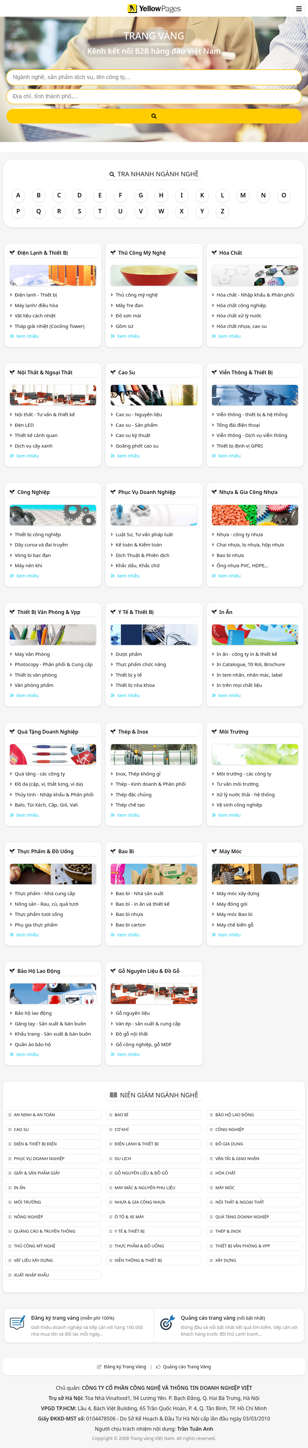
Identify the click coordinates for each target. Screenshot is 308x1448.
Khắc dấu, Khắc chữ (138, 565)
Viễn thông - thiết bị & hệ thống (252, 414)
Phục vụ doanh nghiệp (146, 492)
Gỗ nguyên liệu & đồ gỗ (148, 971)
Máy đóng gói (232, 904)
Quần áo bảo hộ (33, 1044)
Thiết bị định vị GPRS (240, 445)
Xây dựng (225, 1260)
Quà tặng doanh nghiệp (47, 731)
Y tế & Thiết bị (135, 612)
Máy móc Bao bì (235, 914)
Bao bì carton (131, 924)
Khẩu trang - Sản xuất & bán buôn (53, 1033)
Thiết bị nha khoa (135, 685)
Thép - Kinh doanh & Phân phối (151, 784)
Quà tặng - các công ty (40, 773)
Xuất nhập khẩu (31, 1275)
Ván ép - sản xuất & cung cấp (148, 1023)
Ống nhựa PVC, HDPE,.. (243, 565)
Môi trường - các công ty (244, 773)
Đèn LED (24, 425)
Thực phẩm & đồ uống (45, 851)
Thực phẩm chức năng (141, 664)
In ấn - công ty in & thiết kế (247, 654)
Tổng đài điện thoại (238, 425)
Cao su (126, 372)
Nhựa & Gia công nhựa (248, 492)
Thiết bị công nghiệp (38, 534)
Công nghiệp (33, 492)
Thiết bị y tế (129, 675)
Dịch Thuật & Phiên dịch (142, 555)
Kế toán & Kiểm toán (139, 544)
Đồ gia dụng (229, 1144)
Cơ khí (122, 1129)
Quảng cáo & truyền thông (44, 1231)
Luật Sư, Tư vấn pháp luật (144, 534)
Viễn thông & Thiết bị (246, 372)
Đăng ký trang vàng (72, 1317)
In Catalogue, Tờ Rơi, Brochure (251, 664)
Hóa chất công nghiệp (241, 305)
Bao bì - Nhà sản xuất (140, 893)
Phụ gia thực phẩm (36, 924)
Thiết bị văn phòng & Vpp (48, 612)
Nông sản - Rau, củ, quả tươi (46, 904)
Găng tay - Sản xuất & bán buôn (50, 1023)
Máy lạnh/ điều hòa (36, 305)
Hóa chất (230, 252)
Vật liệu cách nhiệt (35, 315)
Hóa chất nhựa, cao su (242, 326)
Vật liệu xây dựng (33, 1260)
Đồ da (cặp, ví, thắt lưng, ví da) (49, 784)
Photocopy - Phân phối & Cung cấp (54, 664)
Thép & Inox (133, 731)
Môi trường (233, 731)
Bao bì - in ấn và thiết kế (142, 904)
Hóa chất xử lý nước (239, 315)
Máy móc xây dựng (238, 893)
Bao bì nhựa (230, 555)
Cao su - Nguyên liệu (139, 414)
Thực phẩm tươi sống (39, 914)
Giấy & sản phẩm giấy (37, 1173)
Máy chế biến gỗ (235, 924)
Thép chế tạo (130, 804)
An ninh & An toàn (34, 1115)
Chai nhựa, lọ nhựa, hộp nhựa (250, 544)
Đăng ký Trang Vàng (125, 1367)
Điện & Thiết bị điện (35, 1144)
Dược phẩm (129, 654)
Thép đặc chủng (133, 794)
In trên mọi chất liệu (239, 685)
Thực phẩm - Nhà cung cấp (45, 893)
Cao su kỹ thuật (133, 435)
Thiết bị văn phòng (36, 675)
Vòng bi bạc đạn (33, 555)
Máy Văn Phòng (32, 654)
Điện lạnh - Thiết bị (36, 294)
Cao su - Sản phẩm (137, 425)
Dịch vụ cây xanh (34, 445)
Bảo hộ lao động (38, 971)
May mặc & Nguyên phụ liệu (145, 1187)
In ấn (225, 612)
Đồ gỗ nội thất (132, 1033)
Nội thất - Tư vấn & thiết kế (45, 414)
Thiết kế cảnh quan (36, 435)
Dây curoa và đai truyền (41, 544)
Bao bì (126, 851)
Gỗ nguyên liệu (133, 1013)
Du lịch (123, 1158)
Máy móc (230, 851)
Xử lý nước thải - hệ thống (246, 794)
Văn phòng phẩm (34, 685)
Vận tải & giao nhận (237, 1158)
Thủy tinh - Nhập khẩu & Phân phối (54, 794)
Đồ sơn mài (128, 315)
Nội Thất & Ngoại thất (44, 372)
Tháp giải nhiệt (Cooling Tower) (50, 326)
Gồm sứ (124, 326)
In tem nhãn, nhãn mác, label (250, 675)
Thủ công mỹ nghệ (142, 252)
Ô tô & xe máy (129, 1217)
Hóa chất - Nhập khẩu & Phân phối (256, 294)
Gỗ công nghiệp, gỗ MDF (143, 1044)
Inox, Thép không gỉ (138, 773)
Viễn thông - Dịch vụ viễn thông (252, 435)
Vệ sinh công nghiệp (240, 804)
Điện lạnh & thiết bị (42, 252)
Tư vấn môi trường (238, 784)
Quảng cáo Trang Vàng (187, 1367)
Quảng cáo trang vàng (223, 1317)
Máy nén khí (28, 565)
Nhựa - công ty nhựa (240, 534)
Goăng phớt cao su (137, 445)
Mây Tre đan (129, 305)
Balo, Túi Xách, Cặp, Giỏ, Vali (46, 804)
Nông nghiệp (28, 1217)
